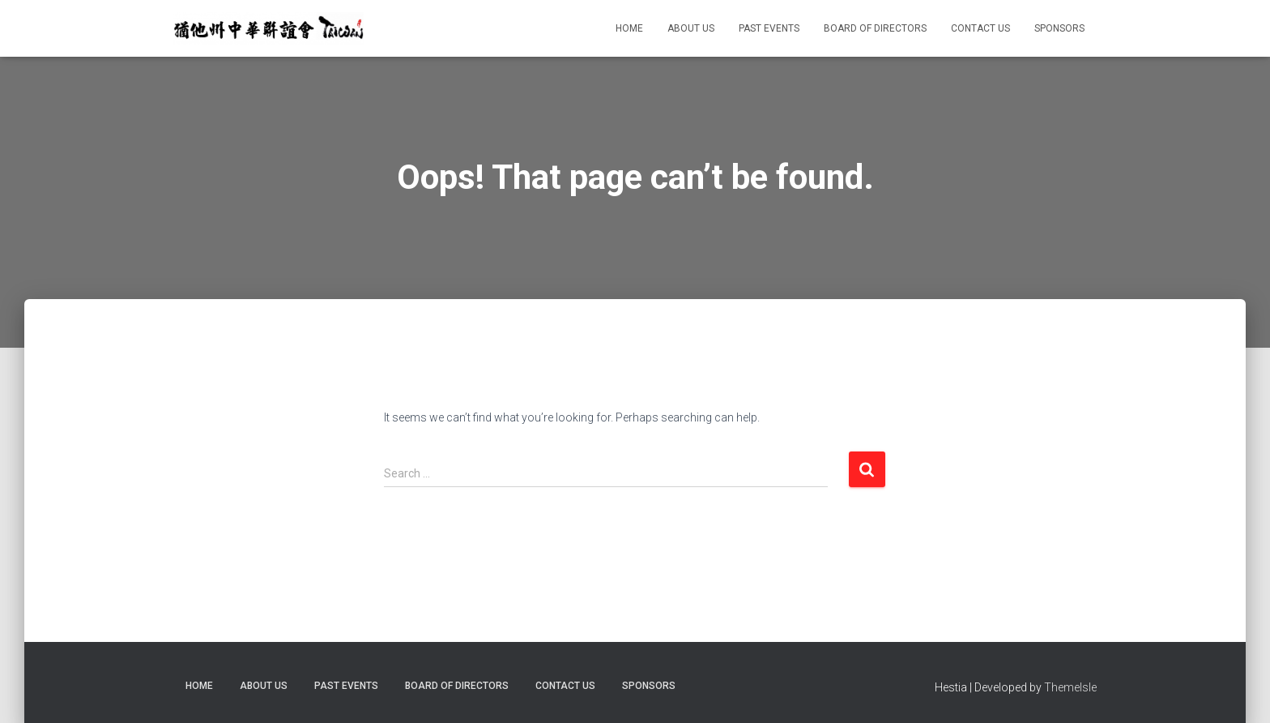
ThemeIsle (1070, 687)
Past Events (769, 28)
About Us (690, 28)
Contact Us (980, 28)
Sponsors (1059, 28)
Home (629, 28)
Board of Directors (875, 28)
